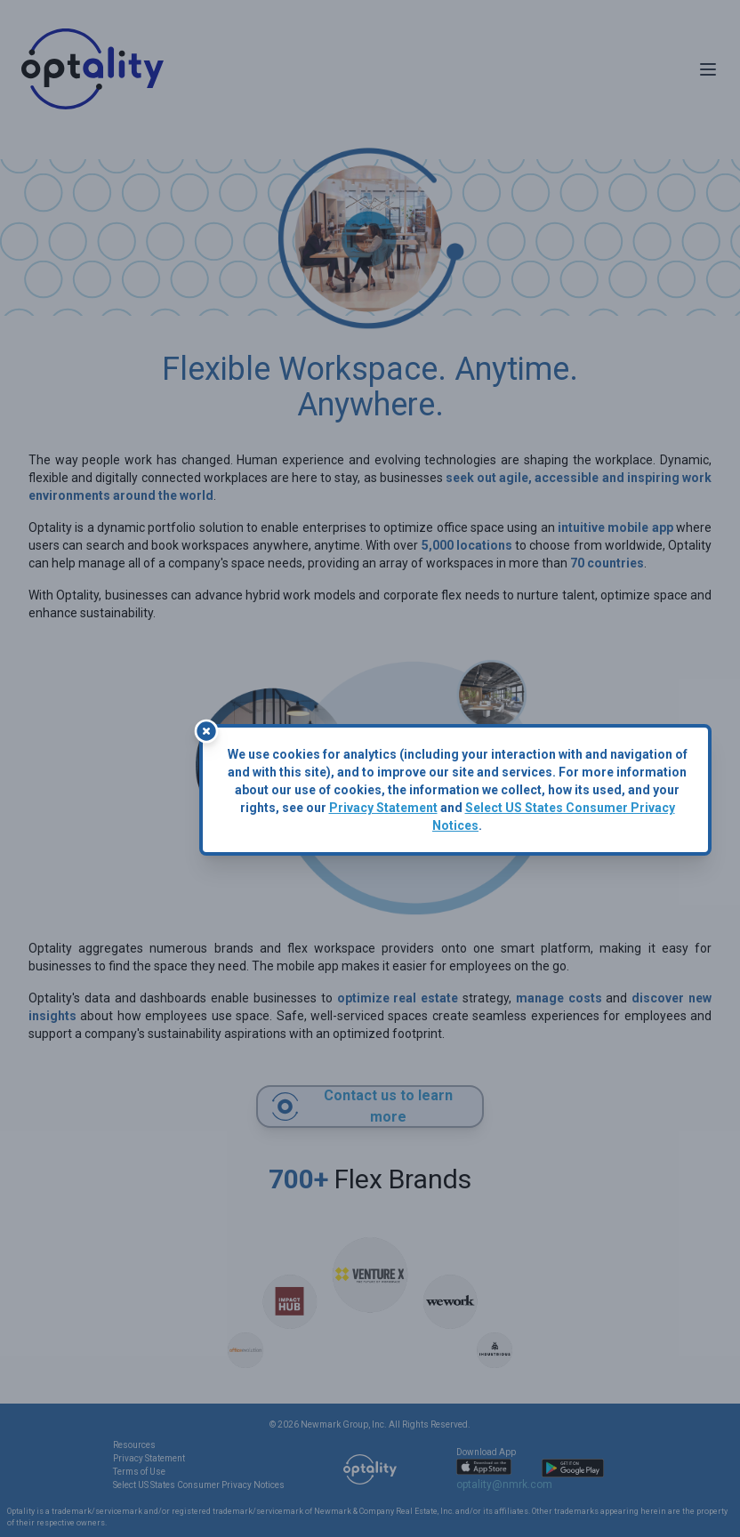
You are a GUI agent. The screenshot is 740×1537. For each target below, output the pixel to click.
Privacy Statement (383, 808)
